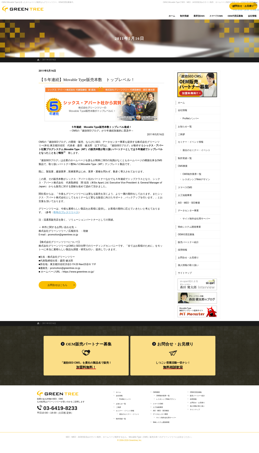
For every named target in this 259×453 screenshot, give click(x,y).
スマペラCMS (185, 186)
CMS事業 (182, 164)
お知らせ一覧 (185, 125)
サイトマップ (185, 271)
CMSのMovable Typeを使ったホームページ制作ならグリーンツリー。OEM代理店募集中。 (38, 2)
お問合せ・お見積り (188, 256)
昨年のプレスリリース (66, 212)
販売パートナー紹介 (188, 240)
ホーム (181, 101)
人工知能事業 (185, 193)
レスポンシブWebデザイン (196, 177)
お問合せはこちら (57, 285)
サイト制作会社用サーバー (196, 217)
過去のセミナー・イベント (196, 148)
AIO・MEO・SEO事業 (189, 201)
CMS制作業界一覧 (192, 172)
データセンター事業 (188, 209)
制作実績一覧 (185, 156)
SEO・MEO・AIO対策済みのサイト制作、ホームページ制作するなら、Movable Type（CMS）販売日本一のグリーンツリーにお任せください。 (129, 445)
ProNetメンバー (191, 116)
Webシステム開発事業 (189, 225)
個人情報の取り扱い (188, 263)
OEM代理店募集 (186, 233)
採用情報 (182, 248)
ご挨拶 (181, 132)
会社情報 (182, 108)
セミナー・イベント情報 (190, 140)
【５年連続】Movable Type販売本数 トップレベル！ (87, 80)
